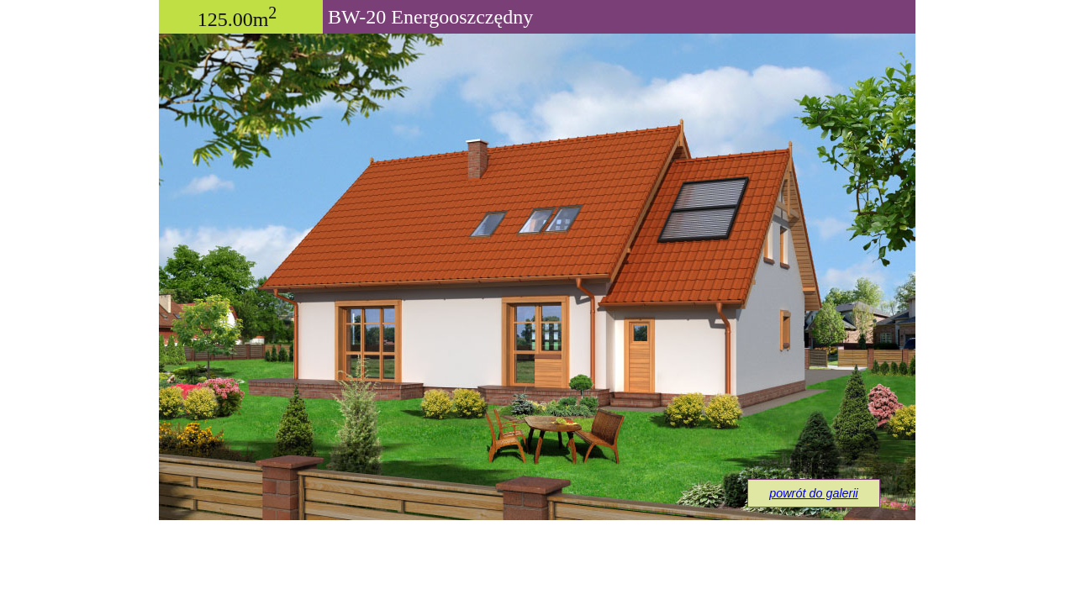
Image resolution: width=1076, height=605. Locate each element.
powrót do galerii (813, 493)
